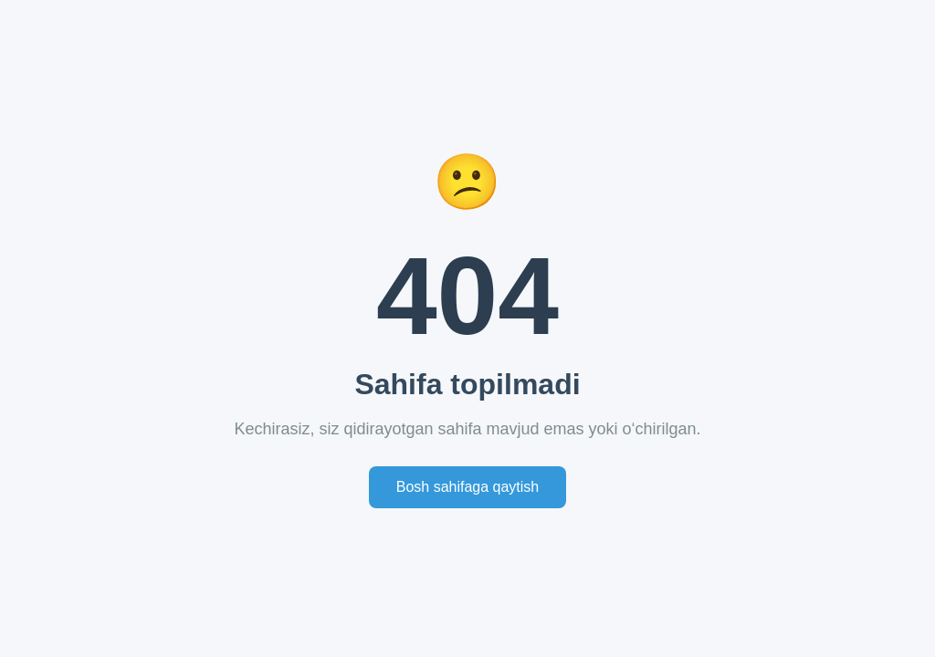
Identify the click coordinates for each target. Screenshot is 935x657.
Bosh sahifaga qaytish (468, 487)
